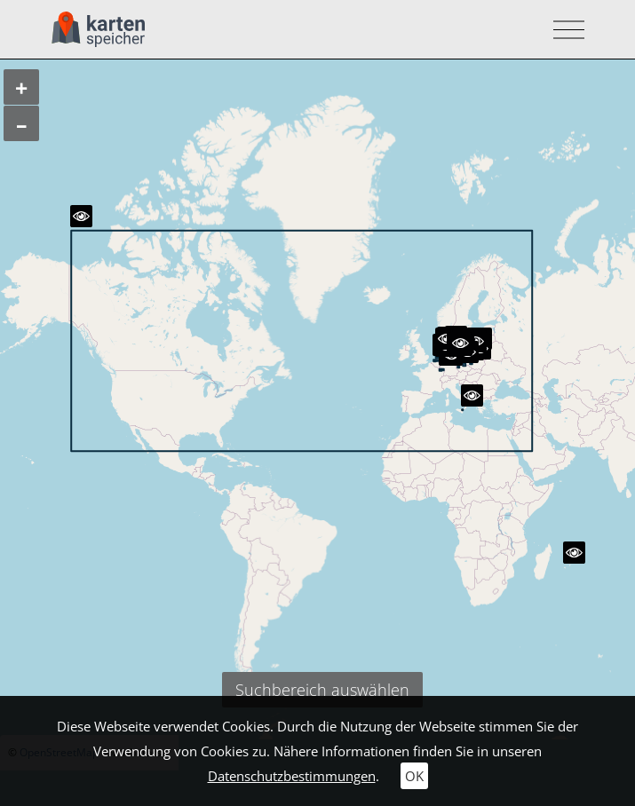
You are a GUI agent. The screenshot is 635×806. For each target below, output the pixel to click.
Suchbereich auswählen (322, 689)
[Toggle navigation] (563, 30)
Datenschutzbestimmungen (292, 776)
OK (414, 776)
